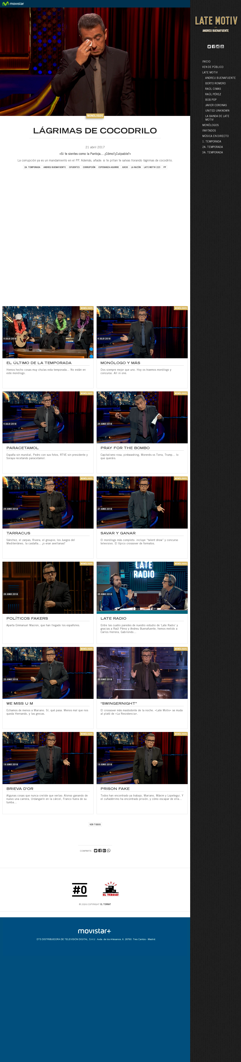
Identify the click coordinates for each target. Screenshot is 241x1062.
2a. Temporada (212, 147)
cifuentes (74, 167)
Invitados (209, 131)
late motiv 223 (152, 167)
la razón (136, 167)
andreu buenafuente (54, 167)
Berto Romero (215, 83)
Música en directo (215, 136)
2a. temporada (32, 167)
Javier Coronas (216, 105)
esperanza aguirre (108, 167)
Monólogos (210, 125)
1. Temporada (211, 142)
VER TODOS (95, 825)
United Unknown (217, 111)
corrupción (89, 167)
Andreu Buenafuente (220, 78)
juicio (125, 167)
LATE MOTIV (210, 73)
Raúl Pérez (213, 94)
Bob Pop (211, 100)
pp (164, 167)
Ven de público (212, 67)
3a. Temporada (212, 152)
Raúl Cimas (213, 89)
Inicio (206, 62)
